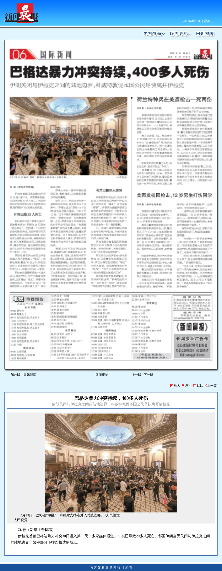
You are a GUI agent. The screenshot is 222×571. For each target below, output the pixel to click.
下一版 (149, 375)
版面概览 (101, 375)
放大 (175, 385)
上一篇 (211, 385)
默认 (198, 385)
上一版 (136, 375)
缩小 (186, 385)
